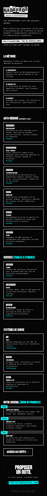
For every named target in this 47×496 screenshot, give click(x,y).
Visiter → (10, 276)
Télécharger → (12, 348)
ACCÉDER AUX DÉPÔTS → (18, 452)
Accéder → (10, 139)
